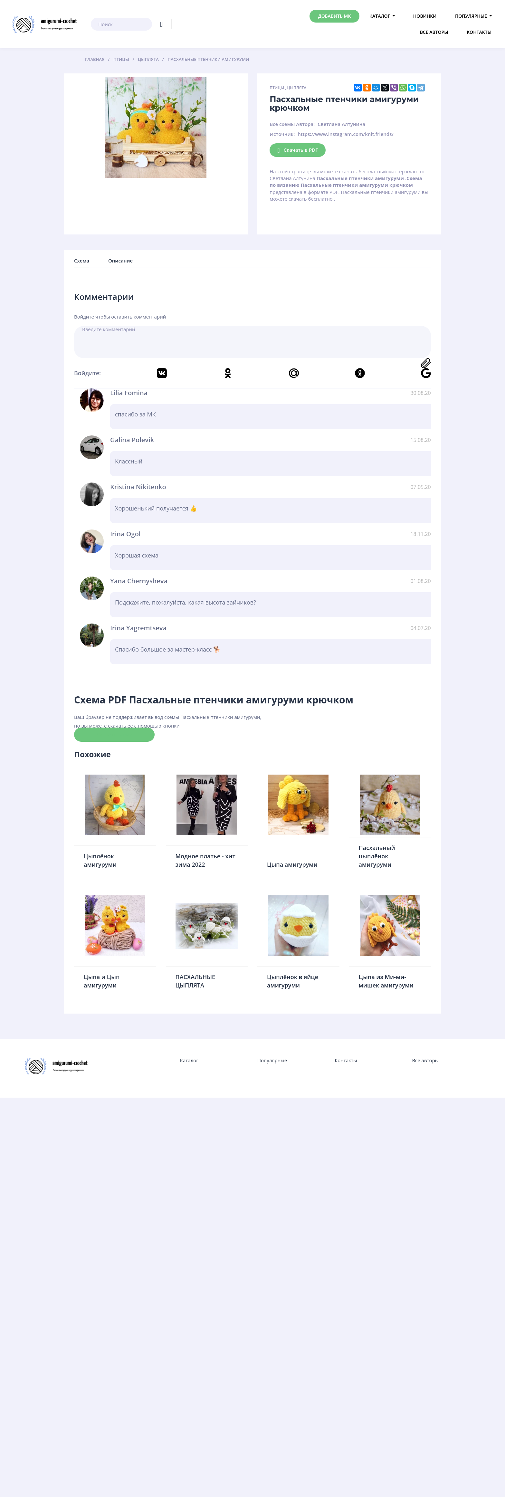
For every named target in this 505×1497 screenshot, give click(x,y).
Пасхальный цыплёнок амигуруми (377, 856)
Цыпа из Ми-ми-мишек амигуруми (386, 981)
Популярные (471, 16)
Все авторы (434, 32)
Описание (120, 260)
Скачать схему (114, 734)
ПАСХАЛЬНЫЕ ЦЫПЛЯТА (195, 981)
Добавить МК (334, 16)
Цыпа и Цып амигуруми (101, 981)
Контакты (479, 32)
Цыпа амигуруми (292, 864)
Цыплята (296, 88)
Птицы (277, 88)
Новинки (424, 16)
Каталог (379, 16)
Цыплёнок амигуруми (100, 860)
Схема (81, 260)
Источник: (282, 134)
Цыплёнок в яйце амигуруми (292, 981)
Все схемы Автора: (292, 124)
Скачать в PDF (297, 150)
